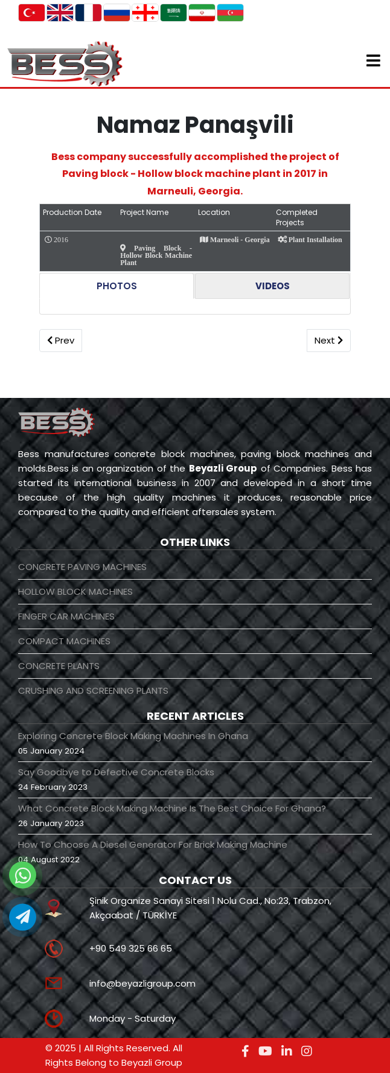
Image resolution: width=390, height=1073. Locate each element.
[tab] (116, 286)
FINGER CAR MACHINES (66, 616)
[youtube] (265, 1051)
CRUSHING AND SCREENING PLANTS (93, 690)
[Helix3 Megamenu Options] (373, 62)
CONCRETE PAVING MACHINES (82, 566)
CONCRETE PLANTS (59, 665)
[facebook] (245, 1051)
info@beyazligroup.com (142, 983)
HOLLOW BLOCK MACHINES (75, 591)
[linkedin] (286, 1051)
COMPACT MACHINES (64, 641)
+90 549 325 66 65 (130, 948)
